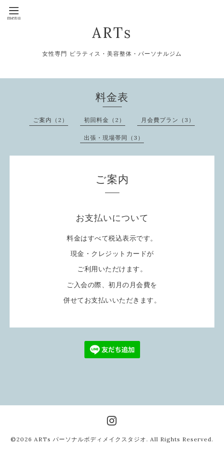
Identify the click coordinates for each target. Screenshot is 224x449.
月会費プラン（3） (168, 119)
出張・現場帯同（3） (114, 137)
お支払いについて (112, 217)
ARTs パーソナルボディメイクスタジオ (90, 439)
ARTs (112, 33)
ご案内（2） (50, 119)
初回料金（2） (104, 119)
